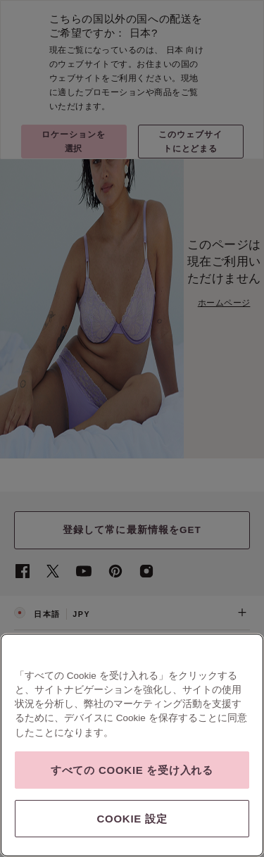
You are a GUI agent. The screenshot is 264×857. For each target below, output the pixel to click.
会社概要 (27, 756)
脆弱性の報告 (191, 756)
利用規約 (60, 756)
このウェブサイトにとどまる (190, 141)
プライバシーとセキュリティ (122, 756)
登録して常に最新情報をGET (132, 530)
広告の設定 (155, 770)
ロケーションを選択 (74, 141)
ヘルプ (132, 647)
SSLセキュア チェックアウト (58, 784)
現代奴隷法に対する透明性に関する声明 (73, 770)
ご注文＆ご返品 (132, 681)
